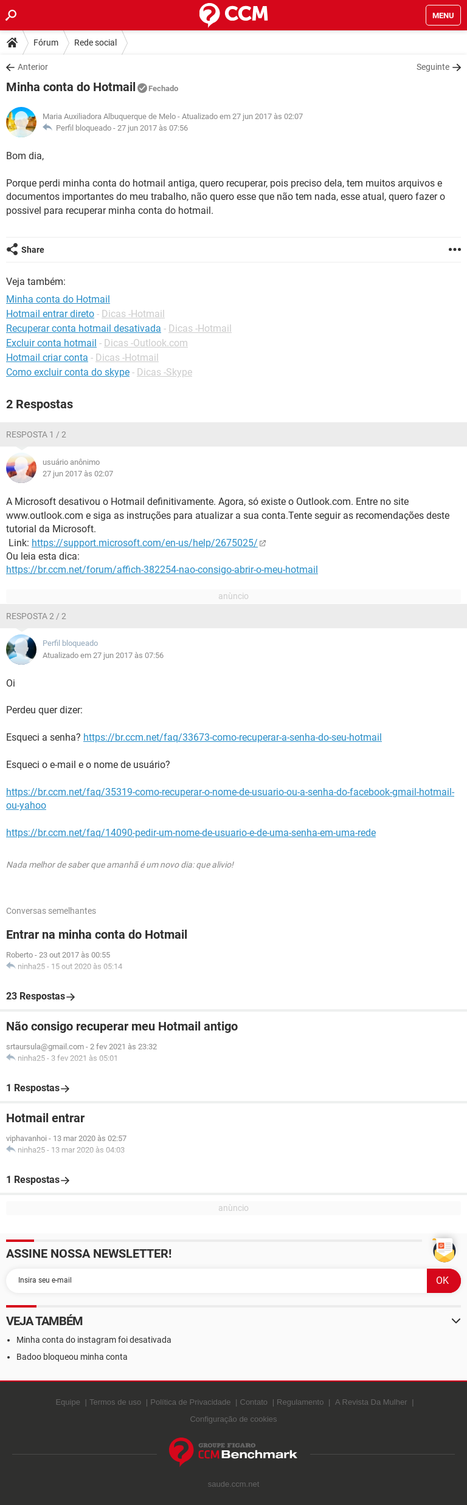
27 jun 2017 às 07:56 (152, 127)
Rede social (95, 42)
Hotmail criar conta (47, 357)
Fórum (45, 42)
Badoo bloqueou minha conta (72, 1357)
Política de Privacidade (190, 1402)
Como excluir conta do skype (68, 372)
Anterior (33, 67)
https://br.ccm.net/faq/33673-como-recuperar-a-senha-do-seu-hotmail (232, 737)
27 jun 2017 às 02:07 (78, 473)
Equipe (67, 1402)
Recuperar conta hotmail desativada (83, 328)
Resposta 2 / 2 (36, 616)
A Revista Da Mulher (371, 1402)
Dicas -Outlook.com (146, 343)
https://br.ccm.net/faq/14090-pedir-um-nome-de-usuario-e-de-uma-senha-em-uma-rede (191, 832)
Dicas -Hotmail (133, 314)
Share (32, 250)
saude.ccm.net (234, 1484)
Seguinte (433, 67)
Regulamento (300, 1402)
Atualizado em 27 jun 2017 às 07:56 (103, 655)
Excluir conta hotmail (51, 343)
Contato (254, 1402)
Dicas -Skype (164, 372)
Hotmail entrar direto (50, 314)
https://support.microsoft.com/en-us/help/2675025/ (145, 543)
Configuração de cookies (233, 1419)
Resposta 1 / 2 (36, 434)
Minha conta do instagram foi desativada (93, 1340)
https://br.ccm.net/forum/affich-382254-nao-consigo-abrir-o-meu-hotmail (162, 569)
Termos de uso (115, 1402)
